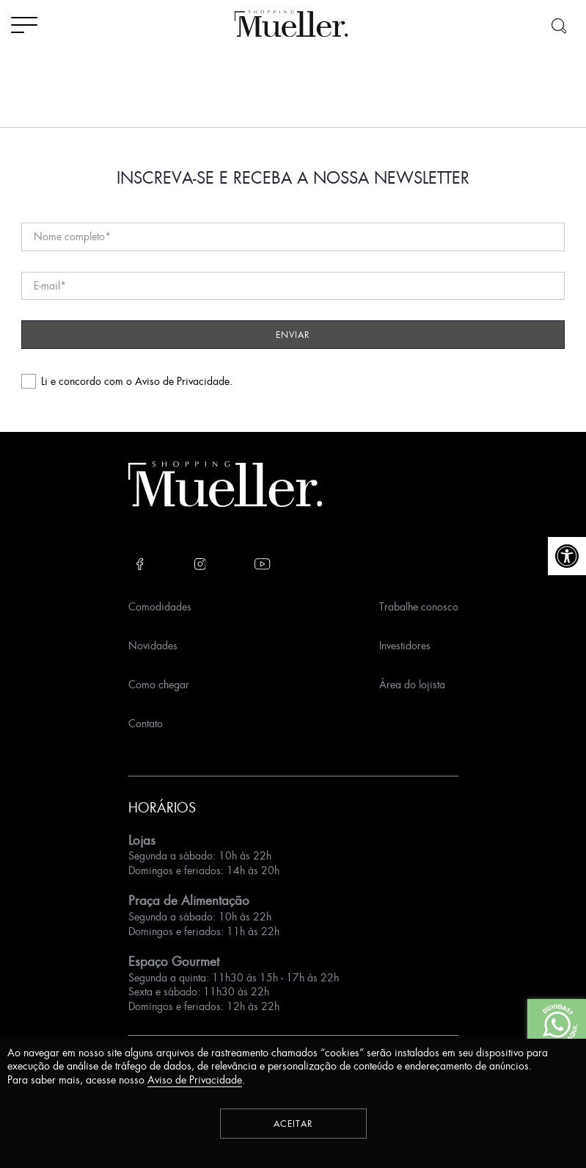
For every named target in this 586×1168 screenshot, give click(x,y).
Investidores (405, 645)
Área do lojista (412, 684)
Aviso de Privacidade (182, 381)
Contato (145, 723)
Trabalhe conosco (418, 606)
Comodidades (159, 606)
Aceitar (293, 1123)
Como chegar (158, 684)
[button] (567, 556)
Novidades (152, 645)
